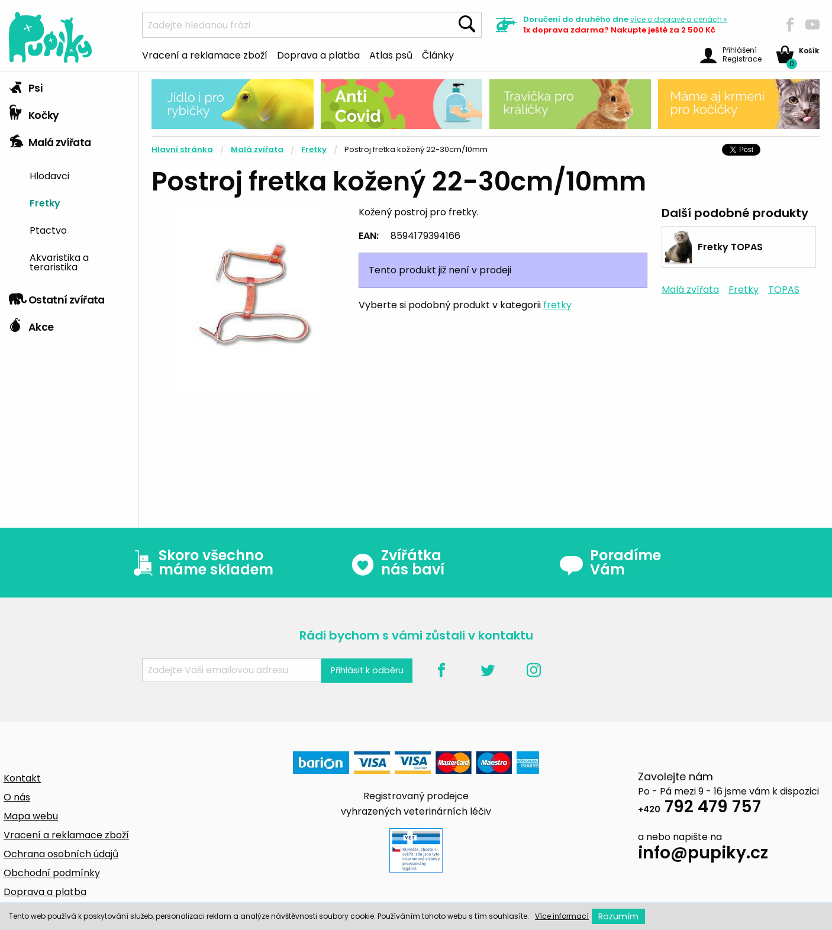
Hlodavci (49, 175)
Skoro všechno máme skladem (200, 562)
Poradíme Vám (610, 562)
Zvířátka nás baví (397, 562)
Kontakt (22, 778)
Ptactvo (48, 229)
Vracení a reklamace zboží (204, 54)
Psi (25, 85)
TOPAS (783, 289)
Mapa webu (31, 816)
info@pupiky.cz (703, 854)
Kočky (34, 112)
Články (438, 54)
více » (678, 19)
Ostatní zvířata (57, 297)
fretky (557, 305)
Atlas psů (390, 54)
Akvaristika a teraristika (59, 261)
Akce (31, 324)
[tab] (69, 85)
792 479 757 (699, 808)
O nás (17, 797)
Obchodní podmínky (52, 873)
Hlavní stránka (182, 149)
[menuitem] (80, 175)
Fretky (45, 202)
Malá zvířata (50, 140)
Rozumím (618, 916)
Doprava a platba (318, 54)
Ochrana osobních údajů (61, 854)
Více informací (562, 916)
